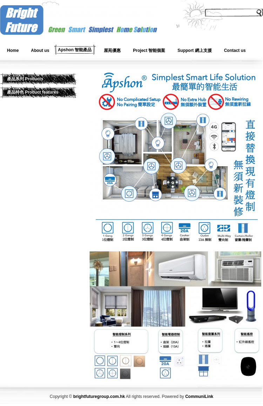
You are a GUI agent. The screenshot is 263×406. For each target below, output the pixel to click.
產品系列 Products (25, 78)
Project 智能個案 (149, 50)
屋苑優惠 (112, 50)
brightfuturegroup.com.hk (99, 396)
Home (13, 50)
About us (40, 50)
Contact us (235, 50)
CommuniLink (199, 396)
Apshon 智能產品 (75, 49)
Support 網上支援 (194, 50)
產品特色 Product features (33, 92)
